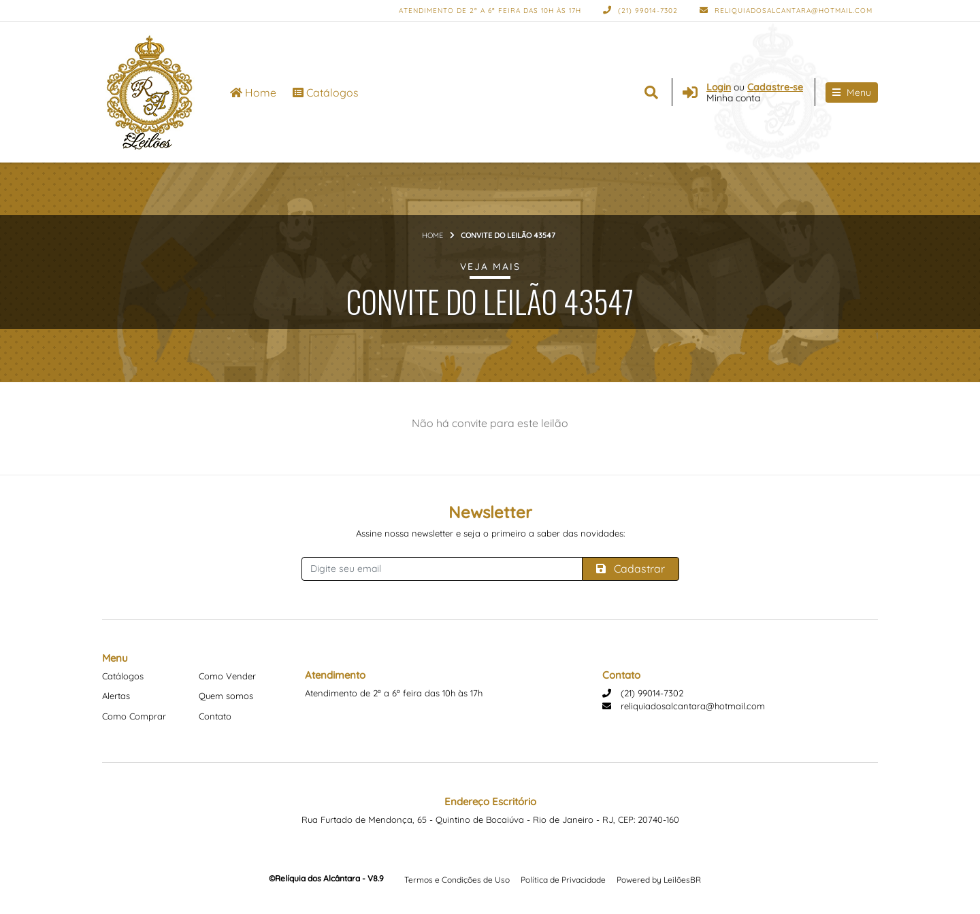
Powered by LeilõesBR (659, 880)
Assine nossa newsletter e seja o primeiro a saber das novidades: (490, 533)
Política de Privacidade (563, 880)
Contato (215, 716)
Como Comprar (134, 716)
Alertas (116, 695)
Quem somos (226, 695)
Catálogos (326, 92)
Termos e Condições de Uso (457, 880)
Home (253, 92)
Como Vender (227, 676)
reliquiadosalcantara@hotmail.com (786, 10)
